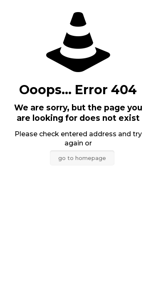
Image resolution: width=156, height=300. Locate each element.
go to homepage (82, 158)
